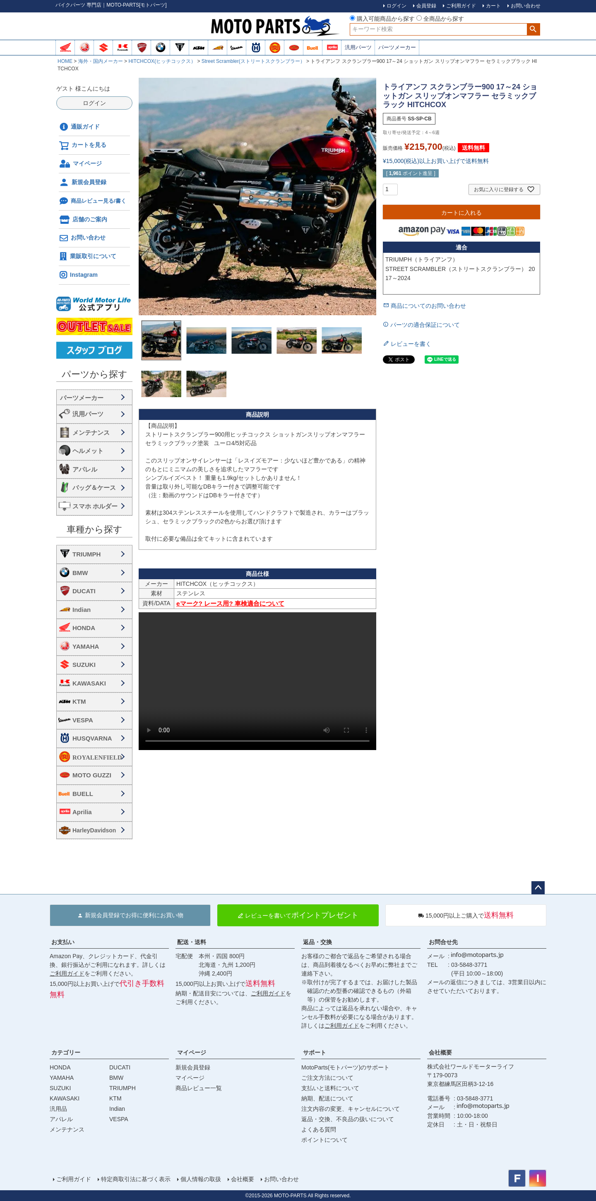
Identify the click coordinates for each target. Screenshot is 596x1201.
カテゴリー (65, 1052)
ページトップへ (538, 887)
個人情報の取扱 (200, 1179)
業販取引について (88, 256)
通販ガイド (79, 127)
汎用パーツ (358, 47)
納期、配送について (327, 1098)
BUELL (82, 793)
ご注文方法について (327, 1077)
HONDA (83, 627)
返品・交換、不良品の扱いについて (347, 1119)
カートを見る (82, 145)
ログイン (94, 103)
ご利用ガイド (67, 973)
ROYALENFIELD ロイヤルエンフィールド (100, 757)
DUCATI (84, 591)
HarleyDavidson (94, 830)
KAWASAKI (89, 683)
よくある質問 (318, 1129)
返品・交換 (317, 942)
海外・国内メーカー (100, 61)
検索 (533, 29)
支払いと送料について (330, 1088)
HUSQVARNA (92, 738)
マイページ (80, 164)
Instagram (78, 275)
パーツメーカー (397, 47)
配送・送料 (191, 942)
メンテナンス (91, 432)
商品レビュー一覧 (198, 1088)
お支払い (62, 942)
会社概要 (440, 1052)
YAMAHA (85, 646)
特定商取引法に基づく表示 (136, 1179)
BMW (80, 572)
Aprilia (82, 811)
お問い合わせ (82, 238)
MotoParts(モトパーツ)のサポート (345, 1067)
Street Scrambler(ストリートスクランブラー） (253, 61)
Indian (81, 609)
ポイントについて (324, 1139)
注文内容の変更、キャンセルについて (350, 1108)
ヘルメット (87, 450)
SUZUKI (84, 664)
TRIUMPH (86, 554)
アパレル (84, 469)
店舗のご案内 (83, 220)
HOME (65, 61)
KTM (79, 701)
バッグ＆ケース (94, 487)
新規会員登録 (82, 182)
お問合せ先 (443, 942)
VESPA (82, 720)
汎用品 (58, 1108)
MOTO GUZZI (91, 775)
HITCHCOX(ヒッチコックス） (162, 61)
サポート (314, 1052)
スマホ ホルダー (95, 506)
